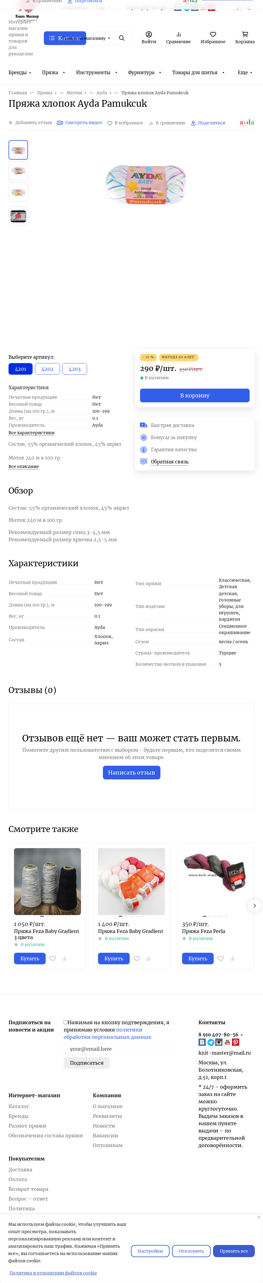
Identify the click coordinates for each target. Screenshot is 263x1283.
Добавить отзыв (33, 122)
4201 (20, 369)
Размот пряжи (27, 1126)
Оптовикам (108, 1145)
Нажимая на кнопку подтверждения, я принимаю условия (116, 1029)
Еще (243, 72)
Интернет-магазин (34, 1095)
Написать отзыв (131, 772)
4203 (75, 369)
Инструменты (93, 72)
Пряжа (50, 72)
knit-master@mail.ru (224, 1053)
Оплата (18, 1179)
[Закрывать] (259, 1217)
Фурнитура (141, 72)
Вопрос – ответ (28, 1199)
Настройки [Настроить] (150, 1251)
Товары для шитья (195, 72)
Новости (104, 1126)
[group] (146, 244)
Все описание (24, 466)
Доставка (20, 1170)
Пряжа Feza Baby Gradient (130, 931)
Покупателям (27, 1158)
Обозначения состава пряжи (46, 1135)
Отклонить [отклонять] (191, 1251)
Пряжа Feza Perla (203, 931)
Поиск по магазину (84, 38)
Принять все (234, 1251)
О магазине (108, 1106)
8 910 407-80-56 (218, 1035)
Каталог (19, 1106)
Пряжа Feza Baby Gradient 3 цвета (46, 934)
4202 (47, 369)
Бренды (18, 72)
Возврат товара (28, 1189)
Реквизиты (107, 1116)
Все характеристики (31, 432)
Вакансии (105, 1135)
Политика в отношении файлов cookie (53, 1273)
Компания (107, 1095)
